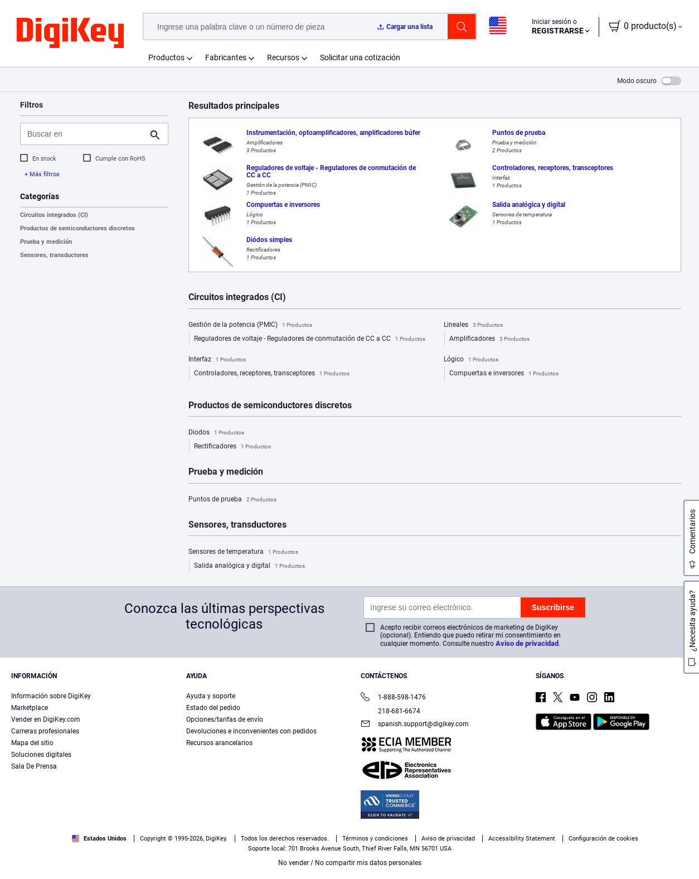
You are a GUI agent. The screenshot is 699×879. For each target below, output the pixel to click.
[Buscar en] (85, 133)
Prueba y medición (46, 242)
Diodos (216, 433)
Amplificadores (489, 339)
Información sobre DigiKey (51, 696)
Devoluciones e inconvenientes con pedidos (251, 731)
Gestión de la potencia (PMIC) (250, 325)
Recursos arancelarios (219, 743)
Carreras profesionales (45, 731)
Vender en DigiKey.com (45, 719)
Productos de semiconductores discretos (77, 228)
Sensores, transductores (54, 255)
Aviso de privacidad (527, 643)
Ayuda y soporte (210, 696)
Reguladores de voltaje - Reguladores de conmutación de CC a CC (309, 339)
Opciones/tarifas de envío (224, 719)
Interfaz (217, 359)
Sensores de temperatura (243, 552)
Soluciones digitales (41, 755)
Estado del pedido (213, 708)
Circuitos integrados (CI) (54, 215)
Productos (166, 57)
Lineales (473, 325)
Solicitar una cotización (360, 57)
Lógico (471, 359)
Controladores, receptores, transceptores (272, 373)
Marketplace (29, 708)
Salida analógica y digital (249, 566)
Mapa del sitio (32, 743)
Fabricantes (225, 57)
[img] (70, 33)
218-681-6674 (390, 711)
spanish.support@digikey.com (415, 724)
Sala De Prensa (34, 766)
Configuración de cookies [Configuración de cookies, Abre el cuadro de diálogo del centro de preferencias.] (520, 843)
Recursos (283, 57)
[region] (349, 843)
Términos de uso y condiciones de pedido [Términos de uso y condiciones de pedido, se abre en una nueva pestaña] (312, 857)
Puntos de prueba (232, 499)
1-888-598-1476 (393, 698)
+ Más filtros (42, 174)
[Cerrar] (681, 842)
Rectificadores (232, 446)
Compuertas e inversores (504, 373)
